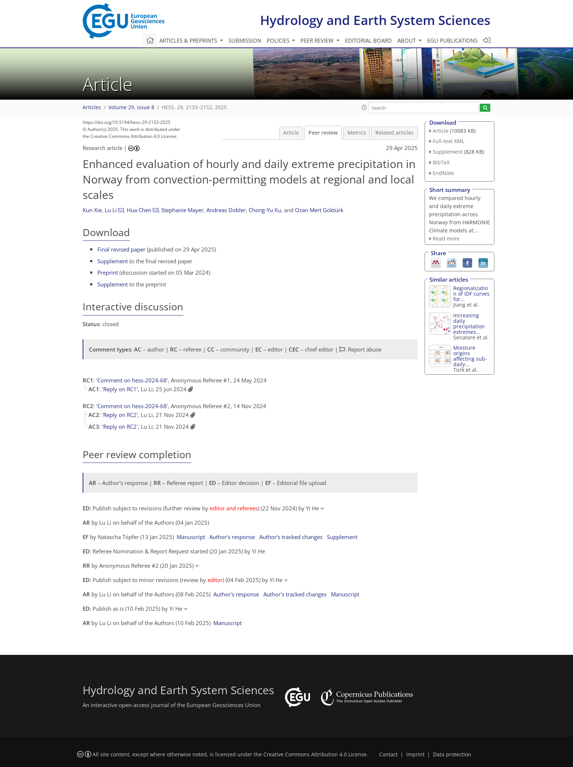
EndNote (443, 173)
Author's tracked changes (290, 537)
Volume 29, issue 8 (131, 107)
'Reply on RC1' (120, 389)
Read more (446, 238)
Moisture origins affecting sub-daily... (470, 356)
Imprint (415, 754)
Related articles (394, 132)
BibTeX (441, 162)
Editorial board (368, 40)
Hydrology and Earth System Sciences (375, 20)
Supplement (112, 261)
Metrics (356, 132)
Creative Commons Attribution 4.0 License (315, 754)
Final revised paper (121, 249)
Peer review (323, 132)
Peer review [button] (317, 40)
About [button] (407, 40)
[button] (364, 107)
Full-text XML (448, 141)
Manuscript (191, 537)
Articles (92, 107)
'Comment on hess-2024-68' (132, 380)
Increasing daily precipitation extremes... (469, 323)
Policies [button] (279, 40)
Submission (244, 40)
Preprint (107, 272)
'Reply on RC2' (120, 414)
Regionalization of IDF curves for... (471, 294)
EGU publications (452, 40)
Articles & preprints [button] (189, 40)
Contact (388, 754)
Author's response (232, 537)
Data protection (452, 754)
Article (291, 132)
